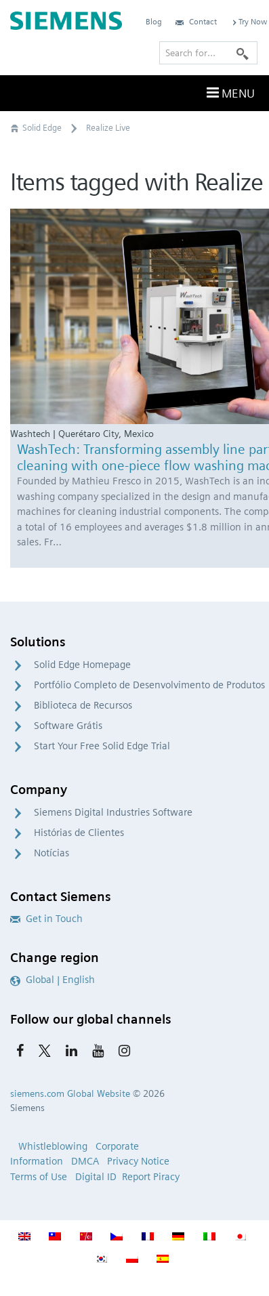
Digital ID (96, 1177)
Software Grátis (68, 725)
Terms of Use (38, 1177)
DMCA (85, 1161)
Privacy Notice (138, 1161)
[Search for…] (208, 52)
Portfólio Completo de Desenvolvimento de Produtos (149, 685)
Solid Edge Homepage (82, 665)
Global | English (52, 980)
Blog (154, 21)
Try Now (248, 21)
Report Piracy (151, 1177)
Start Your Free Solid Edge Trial (102, 746)
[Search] (242, 53)
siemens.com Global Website (70, 1093)
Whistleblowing (52, 1146)
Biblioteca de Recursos (83, 705)
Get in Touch (46, 919)
